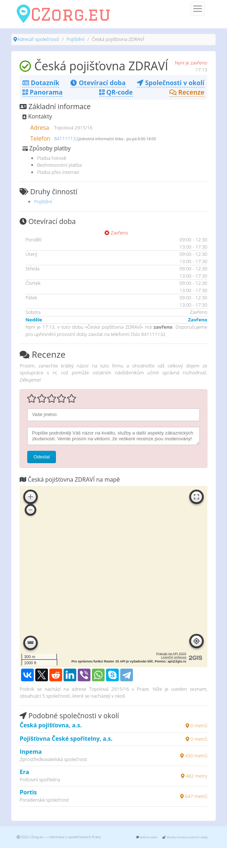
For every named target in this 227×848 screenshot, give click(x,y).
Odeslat (41, 457)
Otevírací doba (97, 82)
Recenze (186, 92)
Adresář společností (38, 39)
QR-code (116, 92)
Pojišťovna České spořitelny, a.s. (66, 739)
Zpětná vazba (146, 837)
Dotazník (41, 82)
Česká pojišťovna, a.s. (51, 725)
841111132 (66, 138)
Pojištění (75, 39)
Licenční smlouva (173, 657)
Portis (28, 792)
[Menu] (197, 9)
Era (24, 772)
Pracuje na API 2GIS (171, 654)
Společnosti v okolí (170, 82)
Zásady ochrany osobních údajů (185, 837)
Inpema (31, 752)
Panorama (42, 92)
